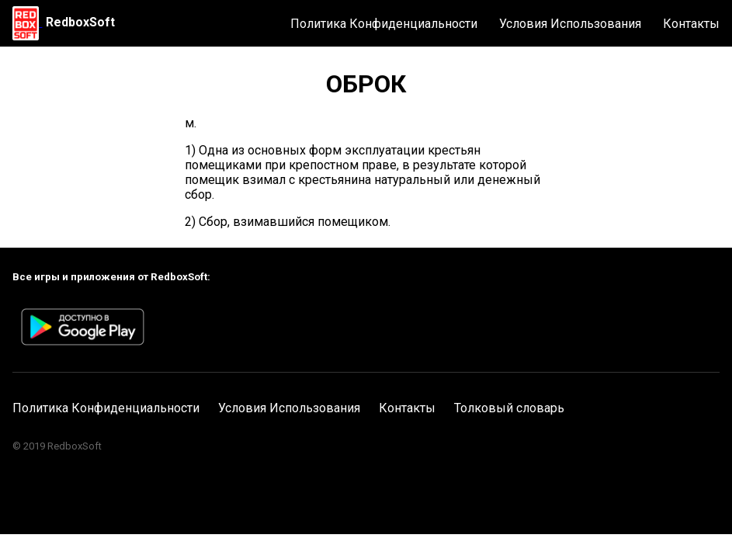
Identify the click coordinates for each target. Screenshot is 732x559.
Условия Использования (570, 23)
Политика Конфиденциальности (383, 23)
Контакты (691, 23)
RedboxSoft (80, 22)
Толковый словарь (509, 408)
